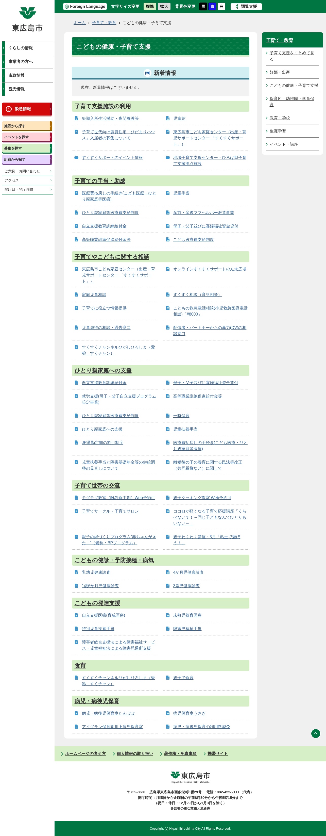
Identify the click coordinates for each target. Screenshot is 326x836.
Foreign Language (87, 6)
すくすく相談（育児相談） (197, 294)
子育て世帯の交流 (97, 485)
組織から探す (14, 159)
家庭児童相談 (94, 294)
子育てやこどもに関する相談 (112, 257)
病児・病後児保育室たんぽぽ (108, 713)
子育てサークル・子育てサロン (110, 511)
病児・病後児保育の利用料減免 (201, 727)
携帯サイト (218, 753)
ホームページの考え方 (85, 753)
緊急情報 (23, 109)
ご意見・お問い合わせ (22, 171)
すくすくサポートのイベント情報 (112, 157)
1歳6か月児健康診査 (100, 586)
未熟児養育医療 (187, 615)
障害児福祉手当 (187, 629)
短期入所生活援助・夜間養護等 (110, 118)
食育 (80, 665)
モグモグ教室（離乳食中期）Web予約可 (118, 498)
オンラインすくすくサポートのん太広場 (209, 269)
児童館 (179, 118)
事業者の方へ (20, 61)
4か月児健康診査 (188, 572)
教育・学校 (280, 118)
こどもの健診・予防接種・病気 (114, 560)
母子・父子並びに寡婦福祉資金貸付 (205, 226)
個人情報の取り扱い (135, 753)
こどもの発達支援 (97, 603)
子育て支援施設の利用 (103, 106)
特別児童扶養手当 (98, 629)
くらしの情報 (20, 48)
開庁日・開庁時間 (19, 189)
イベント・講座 (284, 144)
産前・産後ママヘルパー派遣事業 (203, 212)
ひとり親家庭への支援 (103, 370)
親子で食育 (183, 678)
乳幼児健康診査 (96, 572)
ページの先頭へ (316, 733)
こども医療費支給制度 (193, 239)
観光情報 (16, 89)
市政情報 (16, 75)
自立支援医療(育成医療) (103, 615)
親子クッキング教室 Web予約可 (202, 498)
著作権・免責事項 (180, 753)
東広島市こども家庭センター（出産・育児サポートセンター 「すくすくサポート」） (209, 138)
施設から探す (14, 126)
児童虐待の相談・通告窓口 (106, 327)
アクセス (12, 180)
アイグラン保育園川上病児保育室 (112, 727)
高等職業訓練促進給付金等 (106, 239)
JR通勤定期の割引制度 (103, 442)
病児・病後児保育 (97, 701)
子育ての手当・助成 (100, 181)
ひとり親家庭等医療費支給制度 (110, 212)
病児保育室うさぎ (189, 713)
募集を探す (13, 148)
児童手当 (181, 193)
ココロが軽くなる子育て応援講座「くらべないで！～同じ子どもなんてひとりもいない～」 (209, 517)
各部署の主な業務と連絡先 (190, 808)
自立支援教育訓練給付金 (104, 226)
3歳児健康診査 (186, 586)
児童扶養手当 (185, 429)
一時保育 (181, 416)
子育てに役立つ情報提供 (104, 308)
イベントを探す (16, 137)
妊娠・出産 (280, 72)
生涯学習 (278, 131)
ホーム (80, 23)
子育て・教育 (104, 23)
